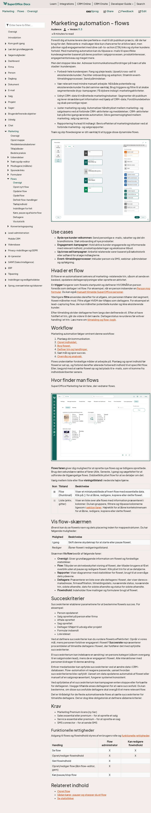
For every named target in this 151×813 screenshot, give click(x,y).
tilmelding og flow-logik (101, 319)
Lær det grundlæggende (20, 49)
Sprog (92, 11)
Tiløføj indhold (20, 204)
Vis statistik (19, 221)
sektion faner (94, 507)
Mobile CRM (14, 238)
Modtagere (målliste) (21, 166)
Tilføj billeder (17, 148)
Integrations (67, 3)
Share (109, 11)
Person (11, 72)
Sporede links (17, 170)
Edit (142, 11)
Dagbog (12, 78)
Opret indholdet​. (67, 342)
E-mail (11, 90)
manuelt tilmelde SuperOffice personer (100, 292)
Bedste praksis (18, 153)
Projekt (12, 102)
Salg (10, 96)
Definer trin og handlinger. (72, 349)
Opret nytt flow (21, 187)
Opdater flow (20, 191)
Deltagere (18, 217)
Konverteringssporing (22, 226)
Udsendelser (17, 157)
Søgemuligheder (16, 55)
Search (141, 3)
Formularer (16, 174)
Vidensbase (14, 244)
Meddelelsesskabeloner (23, 144)
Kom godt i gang (16, 43)
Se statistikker (65, 798)
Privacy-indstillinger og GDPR (23, 250)
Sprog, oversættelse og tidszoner (25, 285)
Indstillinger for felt (22, 208)
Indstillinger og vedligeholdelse (24, 279)
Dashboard (13, 61)
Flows (20, 11)
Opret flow (63, 791)
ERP (10, 268)
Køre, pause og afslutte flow (27, 212)
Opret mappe (18, 140)
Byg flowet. (64, 345)
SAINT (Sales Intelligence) (21, 262)
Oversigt (32, 11)
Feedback (125, 11)
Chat (10, 125)
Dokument (13, 84)
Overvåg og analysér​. (69, 356)
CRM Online (84, 3)
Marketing (8, 11)
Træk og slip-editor (20, 161)
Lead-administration (18, 233)
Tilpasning (13, 274)
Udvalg (11, 119)
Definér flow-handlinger (25, 200)
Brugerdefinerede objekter (22, 113)
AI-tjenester (14, 256)
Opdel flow (18, 195)
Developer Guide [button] (122, 3)
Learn (53, 3)
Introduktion (14, 37)
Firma (11, 67)
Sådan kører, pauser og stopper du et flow (81, 794)
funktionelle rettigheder (135, 735)
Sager (11, 108)
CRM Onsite (101, 3)
